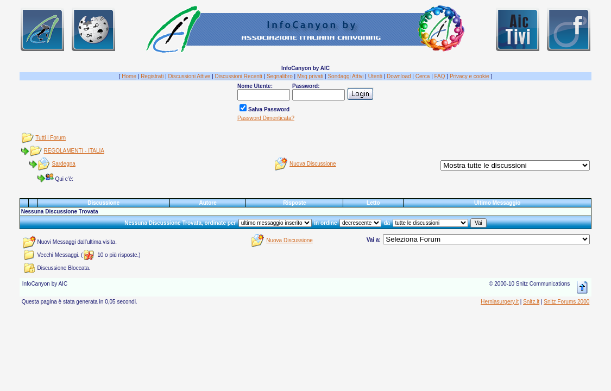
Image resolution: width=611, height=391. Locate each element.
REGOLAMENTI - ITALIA (74, 151)
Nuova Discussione (312, 164)
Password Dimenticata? (265, 118)
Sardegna (63, 164)
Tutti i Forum (50, 138)
